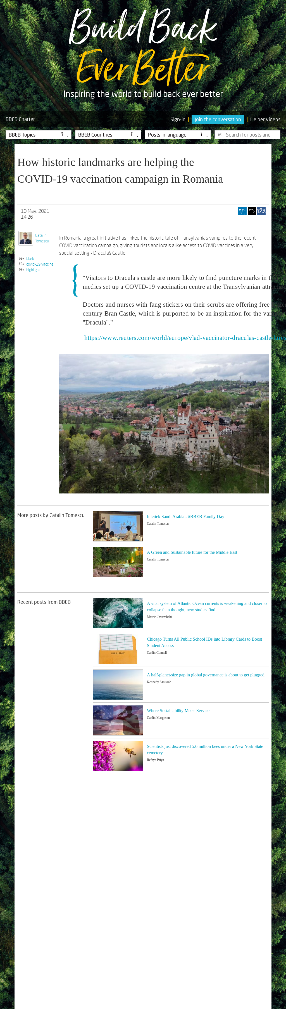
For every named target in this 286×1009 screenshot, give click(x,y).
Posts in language (178, 135)
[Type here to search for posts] (247, 134)
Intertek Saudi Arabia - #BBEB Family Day (185, 516)
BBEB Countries (108, 135)
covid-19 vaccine (39, 264)
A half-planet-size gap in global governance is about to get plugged (205, 675)
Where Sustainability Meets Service (178, 710)
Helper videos (265, 119)
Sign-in (177, 119)
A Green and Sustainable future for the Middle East (192, 552)
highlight (33, 269)
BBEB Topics (38, 135)
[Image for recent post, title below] (118, 613)
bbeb (30, 258)
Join (218, 119)
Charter (20, 119)
